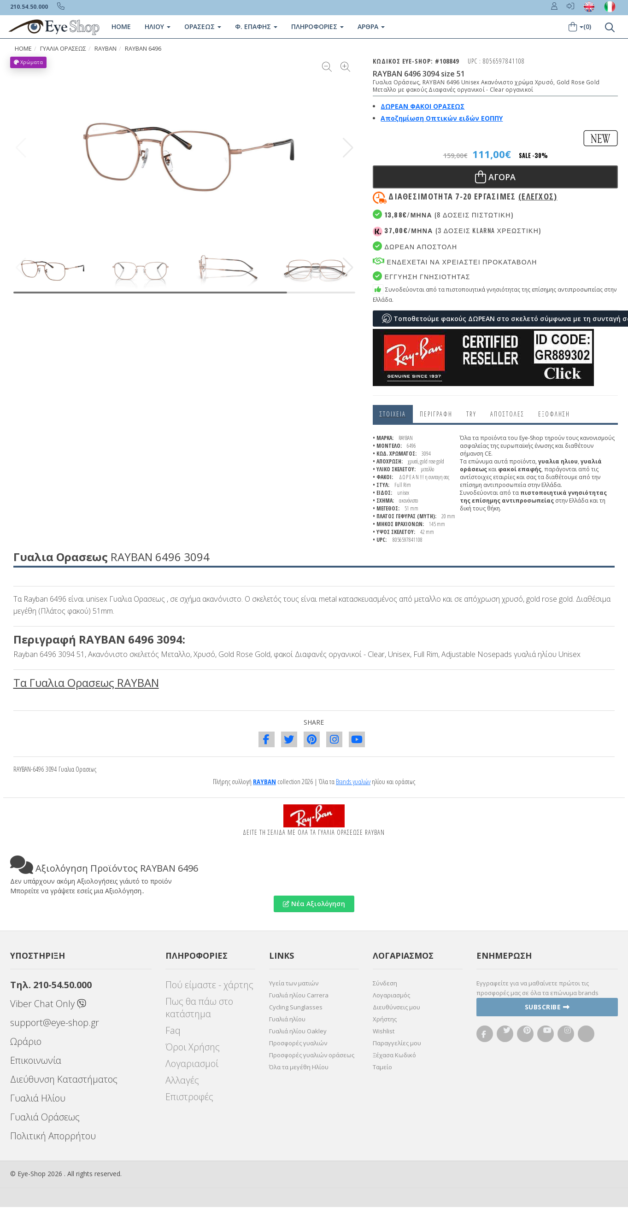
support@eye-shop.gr (54, 1022)
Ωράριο (25, 1041)
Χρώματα (28, 62)
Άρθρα (371, 26)
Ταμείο (382, 1067)
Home (121, 26)
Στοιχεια (393, 414)
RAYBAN (105, 49)
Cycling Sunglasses (296, 1007)
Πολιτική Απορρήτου (53, 1136)
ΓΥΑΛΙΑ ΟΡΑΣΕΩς (63, 49)
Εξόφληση (554, 414)
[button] (348, 148)
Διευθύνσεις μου (396, 1007)
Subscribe (547, 1006)
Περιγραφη (436, 414)
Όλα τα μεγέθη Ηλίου (299, 1067)
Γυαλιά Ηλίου (37, 1098)
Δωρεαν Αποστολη (415, 246)
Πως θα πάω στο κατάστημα (199, 1007)
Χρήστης (385, 1019)
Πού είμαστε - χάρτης (209, 985)
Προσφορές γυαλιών (298, 1043)
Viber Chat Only (48, 1003)
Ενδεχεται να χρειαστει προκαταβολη (455, 261)
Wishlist (383, 1031)
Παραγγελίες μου (397, 1043)
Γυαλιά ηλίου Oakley (298, 1031)
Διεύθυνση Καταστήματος (63, 1079)
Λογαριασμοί (191, 1063)
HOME (23, 49)
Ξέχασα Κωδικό (394, 1055)
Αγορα (495, 176)
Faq (173, 1030)
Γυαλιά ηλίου (287, 1019)
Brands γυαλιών (353, 781)
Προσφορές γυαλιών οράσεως (311, 1055)
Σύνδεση (385, 983)
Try (471, 414)
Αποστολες (507, 414)
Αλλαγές (182, 1080)
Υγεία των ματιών (293, 983)
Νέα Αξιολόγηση (314, 903)
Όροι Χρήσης (192, 1047)
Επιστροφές (189, 1096)
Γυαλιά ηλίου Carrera (299, 995)
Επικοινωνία (35, 1060)
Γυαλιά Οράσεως (45, 1117)
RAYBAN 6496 (143, 49)
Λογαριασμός (391, 995)
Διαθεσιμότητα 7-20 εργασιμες (472, 196)
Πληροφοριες (317, 26)
